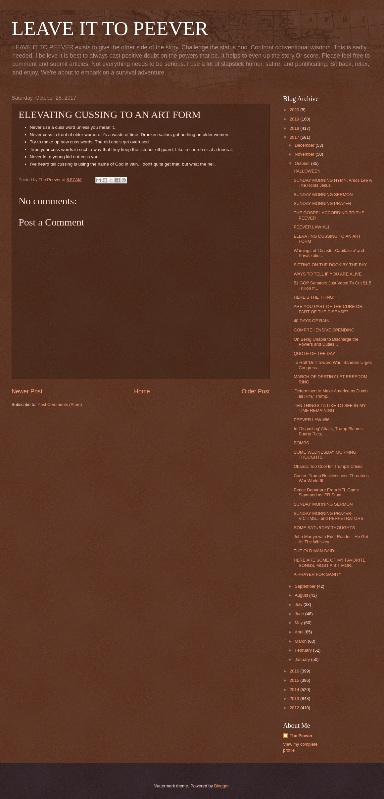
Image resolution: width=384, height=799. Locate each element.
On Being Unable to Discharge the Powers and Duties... (326, 342)
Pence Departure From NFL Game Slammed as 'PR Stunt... (326, 492)
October (303, 163)
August (302, 595)
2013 (295, 698)
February (304, 650)
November (305, 154)
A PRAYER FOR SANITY (317, 574)
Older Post (256, 391)
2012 (295, 707)
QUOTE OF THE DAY (314, 353)
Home (142, 391)
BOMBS (301, 442)
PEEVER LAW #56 (311, 419)
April (299, 631)
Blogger (221, 785)
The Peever (301, 735)
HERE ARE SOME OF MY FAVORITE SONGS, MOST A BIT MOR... (329, 563)
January (303, 659)
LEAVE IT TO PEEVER (110, 28)
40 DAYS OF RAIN (311, 320)
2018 (295, 128)
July (299, 604)
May (299, 622)
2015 (295, 680)
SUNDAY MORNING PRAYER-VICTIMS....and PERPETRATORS (328, 516)
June (300, 613)
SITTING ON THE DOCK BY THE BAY (330, 264)
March (301, 641)
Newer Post (27, 391)
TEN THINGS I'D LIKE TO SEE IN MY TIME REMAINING (330, 408)
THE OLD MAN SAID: (314, 550)
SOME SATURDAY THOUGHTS (324, 527)
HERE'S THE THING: (314, 297)
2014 (295, 689)
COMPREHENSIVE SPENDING (324, 329)
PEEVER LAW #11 (311, 227)
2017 (295, 137)
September (306, 586)
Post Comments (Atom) (60, 404)
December (305, 145)
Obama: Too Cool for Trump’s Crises (328, 466)
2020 (295, 109)
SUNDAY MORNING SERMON (323, 194)
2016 (295, 671)
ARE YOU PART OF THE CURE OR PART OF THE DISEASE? (328, 309)
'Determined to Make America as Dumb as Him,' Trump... (331, 393)
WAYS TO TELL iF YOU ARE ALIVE (327, 274)
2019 (295, 119)
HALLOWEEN (307, 171)
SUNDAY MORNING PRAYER (322, 203)
